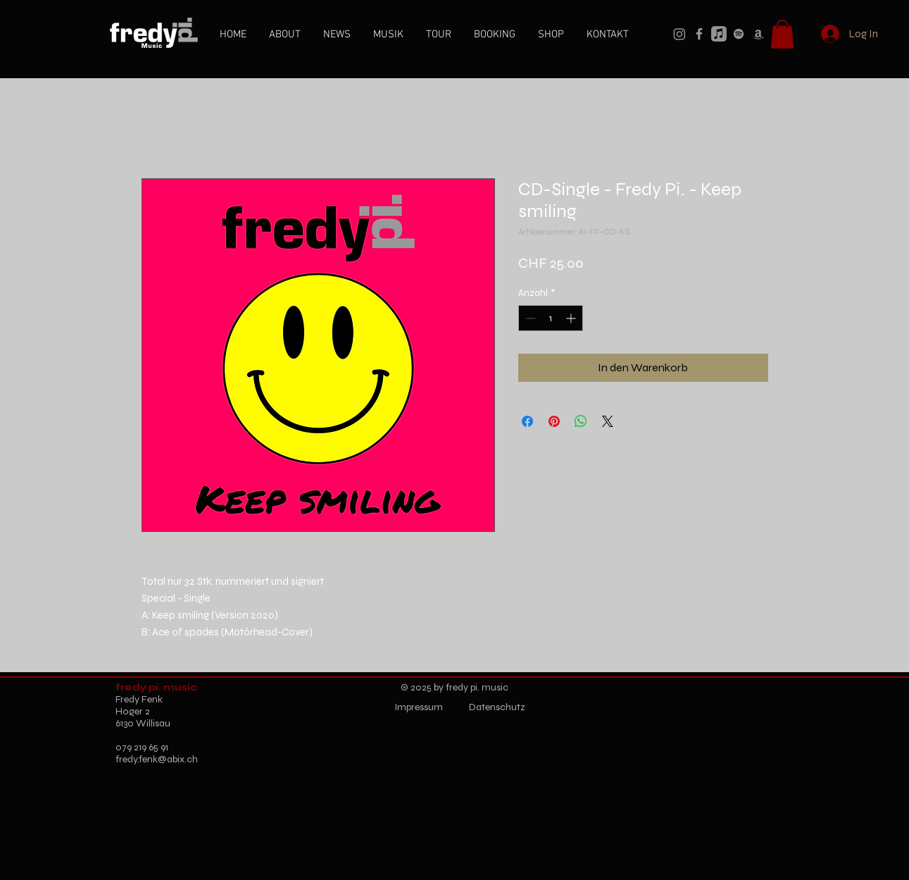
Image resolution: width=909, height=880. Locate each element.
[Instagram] (679, 34)
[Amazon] (758, 34)
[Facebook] (699, 34)
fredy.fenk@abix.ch (156, 759)
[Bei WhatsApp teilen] (580, 421)
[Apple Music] (719, 34)
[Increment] (572, 318)
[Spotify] (738, 34)
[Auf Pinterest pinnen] (554, 421)
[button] (782, 34)
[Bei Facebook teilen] (527, 421)
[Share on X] (607, 421)
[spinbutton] (550, 318)
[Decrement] (529, 318)
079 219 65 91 (141, 747)
